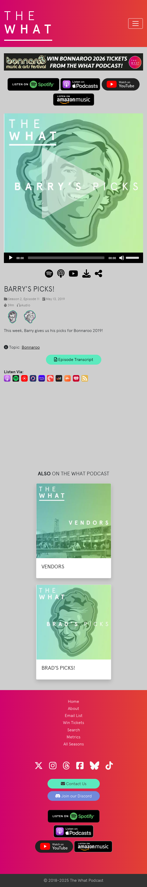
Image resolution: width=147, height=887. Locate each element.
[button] (96, 275)
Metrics (73, 736)
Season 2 (15, 299)
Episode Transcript (73, 359)
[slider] (66, 257)
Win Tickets (73, 722)
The (29, 20)
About (73, 708)
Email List (74, 715)
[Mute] (121, 257)
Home (73, 701)
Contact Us (73, 783)
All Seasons (73, 744)
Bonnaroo (31, 347)
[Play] (10, 257)
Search (73, 729)
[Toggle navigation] (135, 23)
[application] (73, 258)
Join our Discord (73, 795)
